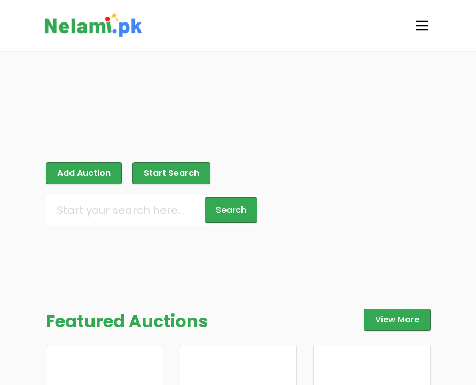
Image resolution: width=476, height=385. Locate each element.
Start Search (171, 173)
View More (397, 319)
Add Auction (84, 173)
